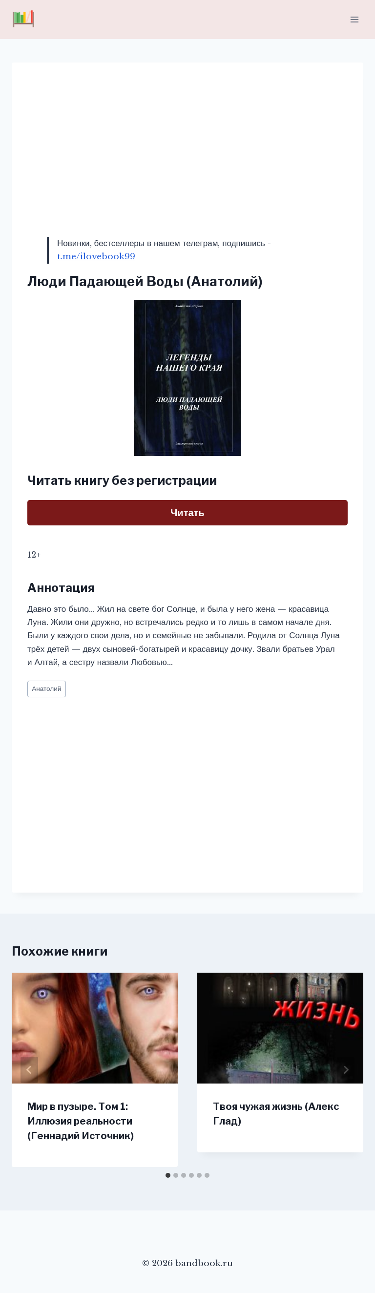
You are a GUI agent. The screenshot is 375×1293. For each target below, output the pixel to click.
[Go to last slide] (29, 1070)
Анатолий (46, 689)
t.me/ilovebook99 (96, 256)
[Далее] (345, 1070)
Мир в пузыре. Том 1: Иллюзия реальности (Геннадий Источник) (80, 1121)
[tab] (168, 1175)
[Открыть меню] (354, 19)
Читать (187, 513)
